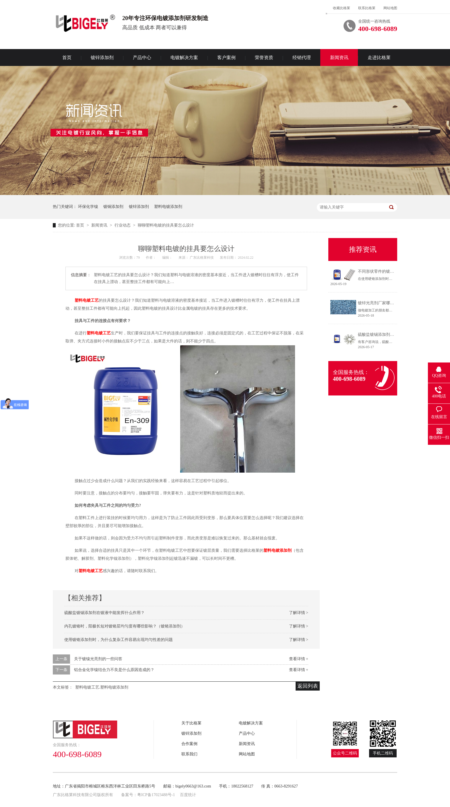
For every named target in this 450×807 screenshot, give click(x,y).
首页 (66, 57)
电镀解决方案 (184, 57)
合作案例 (189, 744)
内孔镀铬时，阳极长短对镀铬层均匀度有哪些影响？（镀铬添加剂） (124, 626)
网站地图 (390, 8)
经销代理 (301, 57)
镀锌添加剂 (102, 57)
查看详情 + (298, 659)
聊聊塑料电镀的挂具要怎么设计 (166, 225)
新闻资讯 (339, 57)
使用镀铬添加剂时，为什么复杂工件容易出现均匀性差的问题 (118, 640)
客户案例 (226, 57)
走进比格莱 (379, 57)
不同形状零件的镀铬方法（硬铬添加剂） (394, 271)
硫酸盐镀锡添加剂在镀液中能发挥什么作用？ (104, 613)
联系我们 (189, 754)
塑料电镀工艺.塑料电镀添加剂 (102, 687)
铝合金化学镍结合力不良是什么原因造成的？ (114, 670)
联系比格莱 (366, 8)
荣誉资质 (264, 57)
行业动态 (123, 225)
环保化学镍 (88, 206)
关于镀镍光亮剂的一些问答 (98, 659)
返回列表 (307, 686)
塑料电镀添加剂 (168, 206)
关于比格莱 (191, 723)
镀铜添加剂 (113, 206)
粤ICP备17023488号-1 (156, 795)
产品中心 (142, 57)
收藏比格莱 (341, 8)
